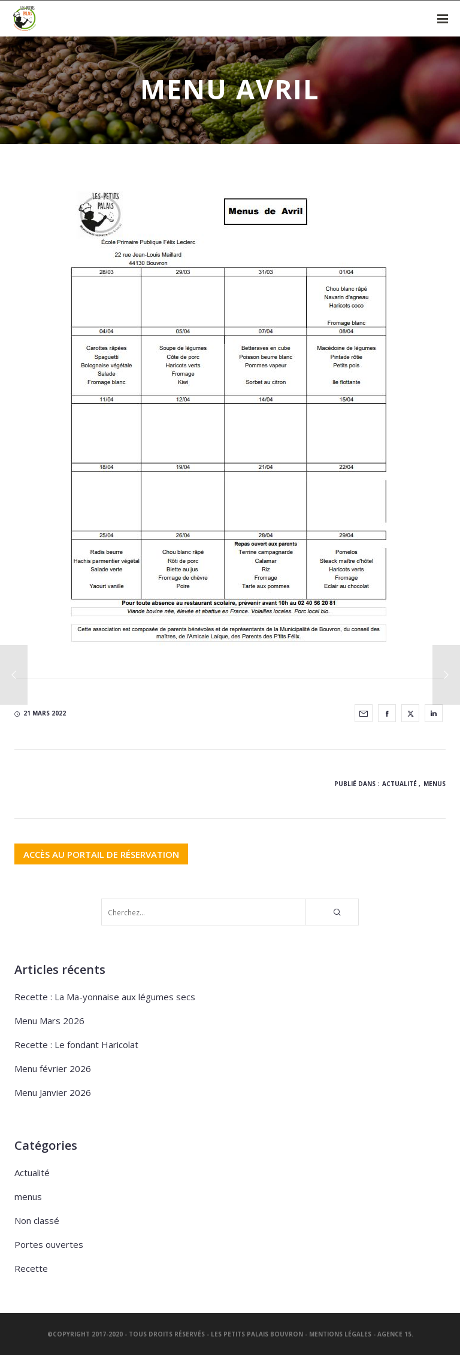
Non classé (36, 1220)
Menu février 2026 (52, 1068)
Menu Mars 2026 (49, 1021)
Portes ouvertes (48, 1244)
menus (434, 783)
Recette (31, 1268)
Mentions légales (340, 1334)
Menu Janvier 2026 (52, 1092)
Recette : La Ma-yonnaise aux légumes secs (104, 997)
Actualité (399, 783)
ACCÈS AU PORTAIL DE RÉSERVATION (101, 854)
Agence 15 (394, 1334)
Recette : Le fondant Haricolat (76, 1044)
